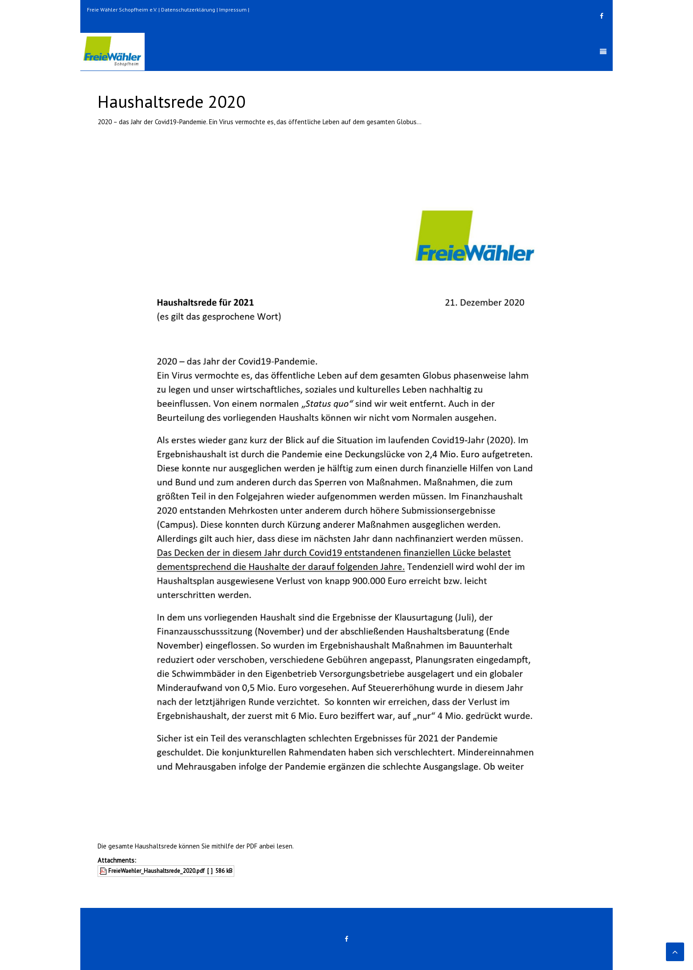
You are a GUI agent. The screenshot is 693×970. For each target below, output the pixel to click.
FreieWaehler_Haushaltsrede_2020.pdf (156, 871)
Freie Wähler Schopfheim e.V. (122, 9)
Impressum (233, 9)
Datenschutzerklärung (188, 9)
